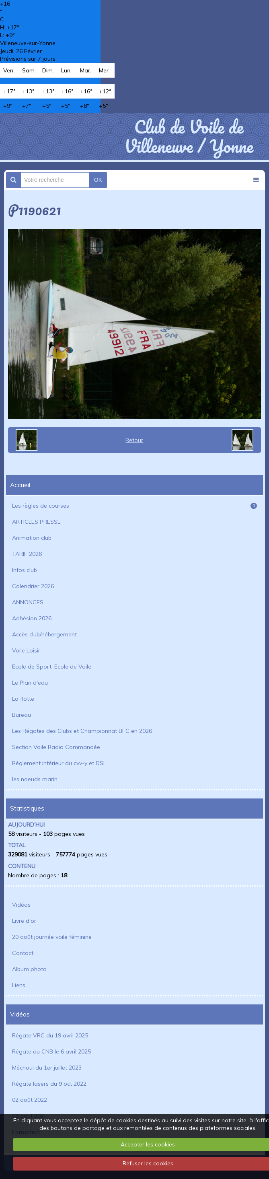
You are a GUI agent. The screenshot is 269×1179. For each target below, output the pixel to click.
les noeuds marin (34, 779)
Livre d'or (24, 920)
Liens (18, 985)
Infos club (24, 570)
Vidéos (21, 904)
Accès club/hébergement (44, 634)
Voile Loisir (26, 650)
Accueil (20, 485)
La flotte (23, 698)
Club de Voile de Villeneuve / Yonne (188, 136)
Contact (22, 953)
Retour (134, 440)
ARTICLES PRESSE (36, 521)
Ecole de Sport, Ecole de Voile (51, 666)
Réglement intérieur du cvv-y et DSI (58, 763)
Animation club (31, 537)
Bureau (21, 714)
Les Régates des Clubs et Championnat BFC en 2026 (82, 731)
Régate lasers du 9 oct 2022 (49, 1083)
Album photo (29, 969)
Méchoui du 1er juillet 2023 (47, 1067)
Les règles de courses (134, 505)
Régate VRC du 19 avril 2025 (50, 1035)
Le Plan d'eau (30, 682)
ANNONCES (27, 602)
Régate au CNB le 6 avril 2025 (51, 1051)
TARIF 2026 (27, 554)
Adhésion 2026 (31, 618)
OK (98, 180)
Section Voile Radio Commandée (56, 747)
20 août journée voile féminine (52, 936)
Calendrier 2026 (33, 586)
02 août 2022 (29, 1099)
